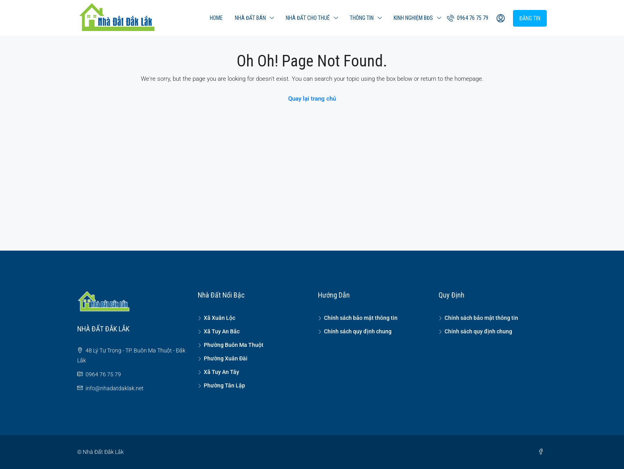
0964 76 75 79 (467, 17)
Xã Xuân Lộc (219, 318)
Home (216, 18)
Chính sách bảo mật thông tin (361, 318)
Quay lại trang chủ (312, 98)
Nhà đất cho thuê (308, 18)
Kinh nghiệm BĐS (413, 18)
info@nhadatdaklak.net (115, 388)
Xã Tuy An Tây (221, 372)
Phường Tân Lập (224, 385)
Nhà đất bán (250, 18)
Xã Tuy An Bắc (222, 331)
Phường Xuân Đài (226, 358)
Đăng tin (529, 18)
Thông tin (362, 18)
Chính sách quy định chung (358, 331)
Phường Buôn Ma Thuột (233, 345)
